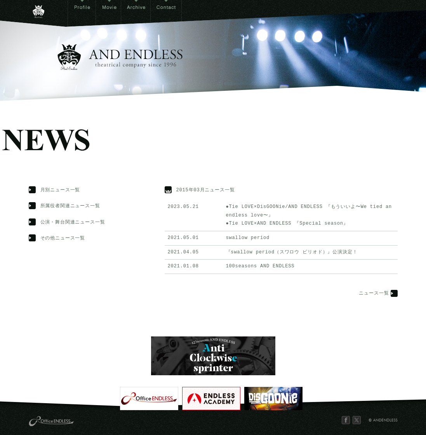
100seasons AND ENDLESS (260, 266)
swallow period (248, 238)
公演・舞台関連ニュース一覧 (72, 222)
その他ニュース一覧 (62, 238)
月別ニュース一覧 (60, 190)
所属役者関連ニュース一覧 (70, 206)
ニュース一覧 (374, 293)
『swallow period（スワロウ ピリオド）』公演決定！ (292, 252)
